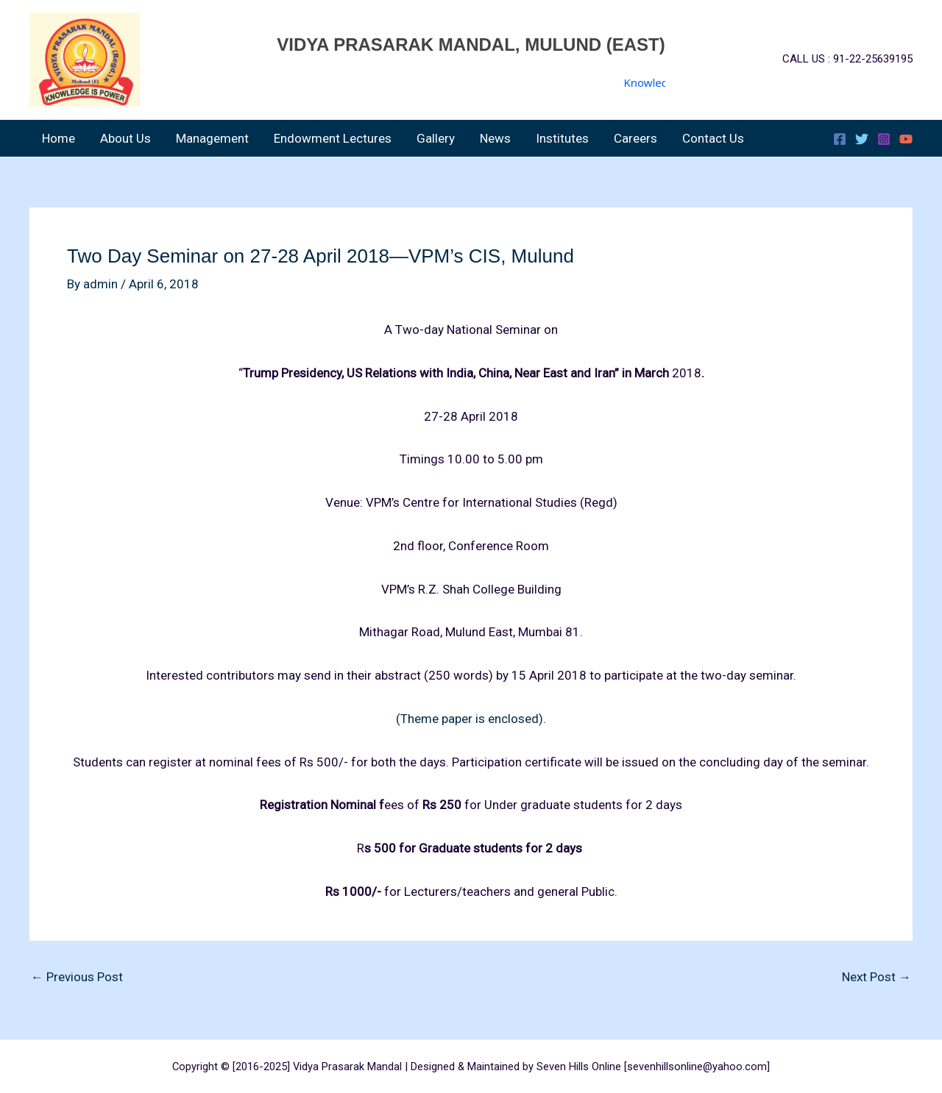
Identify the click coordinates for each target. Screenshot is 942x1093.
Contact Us (713, 138)
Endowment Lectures (333, 138)
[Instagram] (883, 139)
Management (212, 138)
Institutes (562, 138)
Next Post (876, 977)
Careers (635, 138)
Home (58, 138)
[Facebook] (839, 139)
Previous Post (77, 977)
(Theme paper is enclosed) (469, 718)
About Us (125, 138)
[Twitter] (861, 139)
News (495, 138)
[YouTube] (906, 139)
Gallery (436, 138)
